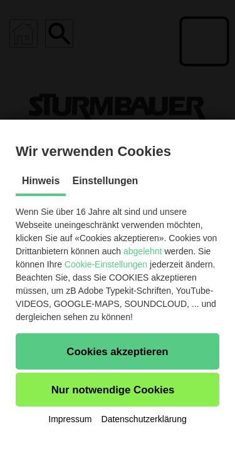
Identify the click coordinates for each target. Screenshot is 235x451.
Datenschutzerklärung (144, 419)
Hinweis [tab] (41, 180)
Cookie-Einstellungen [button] (106, 264)
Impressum (69, 419)
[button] (117, 351)
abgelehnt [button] (142, 251)
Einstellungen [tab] (105, 180)
